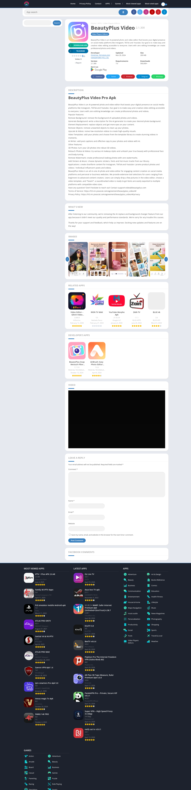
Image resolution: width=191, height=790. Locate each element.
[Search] (76, 13)
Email (71, 513)
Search (57, 24)
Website (71, 525)
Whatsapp (158, 78)
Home (72, 4)
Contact (98, 4)
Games (118, 4)
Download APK (77, 46)
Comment (73, 470)
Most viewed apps (133, 4)
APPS (107, 4)
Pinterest (128, 78)
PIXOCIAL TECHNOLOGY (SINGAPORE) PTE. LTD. (100, 57)
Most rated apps (151, 4)
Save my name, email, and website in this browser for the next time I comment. (102, 536)
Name (71, 502)
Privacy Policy (85, 4)
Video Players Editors (111, 24)
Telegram (143, 78)
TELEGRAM (76, 52)
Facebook (97, 78)
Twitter (112, 78)
